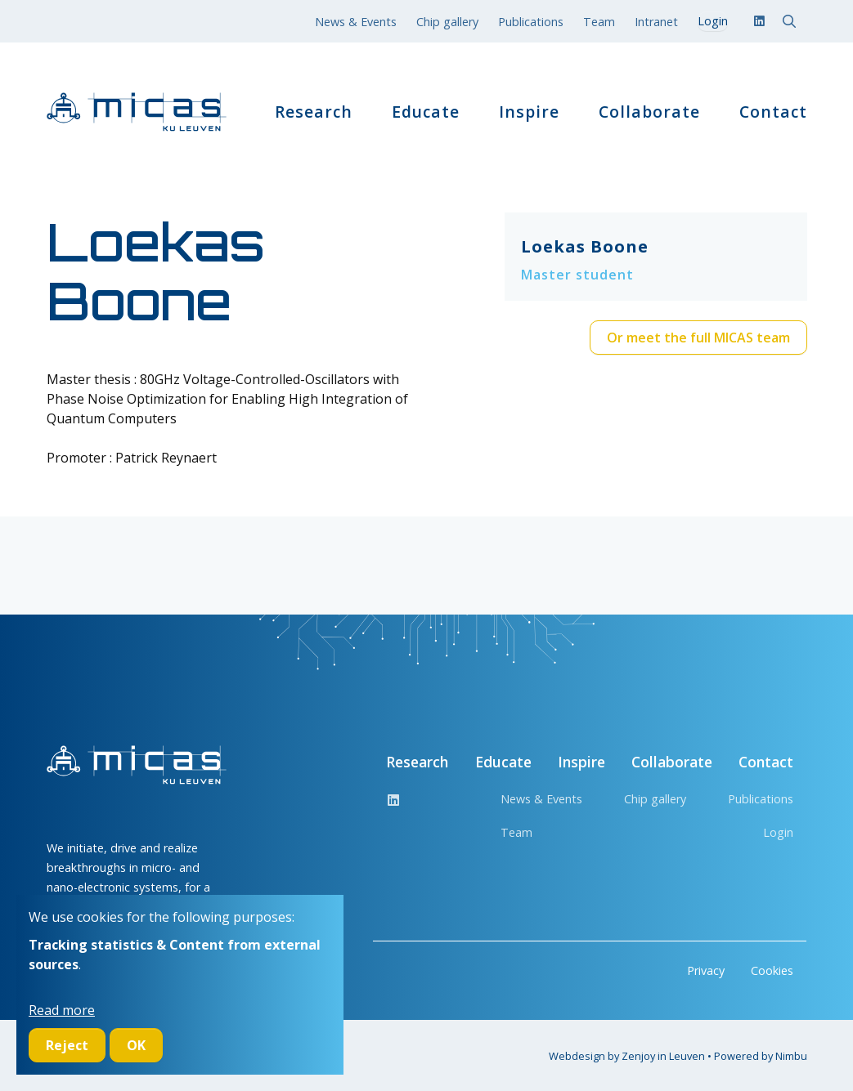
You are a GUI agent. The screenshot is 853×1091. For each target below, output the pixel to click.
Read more (62, 1010)
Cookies (772, 970)
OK (136, 1045)
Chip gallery (447, 21)
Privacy (706, 970)
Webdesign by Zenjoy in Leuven (627, 1056)
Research (313, 112)
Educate (426, 112)
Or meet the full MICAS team (698, 338)
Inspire (529, 112)
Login (778, 832)
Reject (67, 1045)
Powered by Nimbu (760, 1056)
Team (599, 21)
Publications (530, 21)
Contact (773, 112)
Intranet (656, 21)
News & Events (356, 21)
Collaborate (649, 112)
